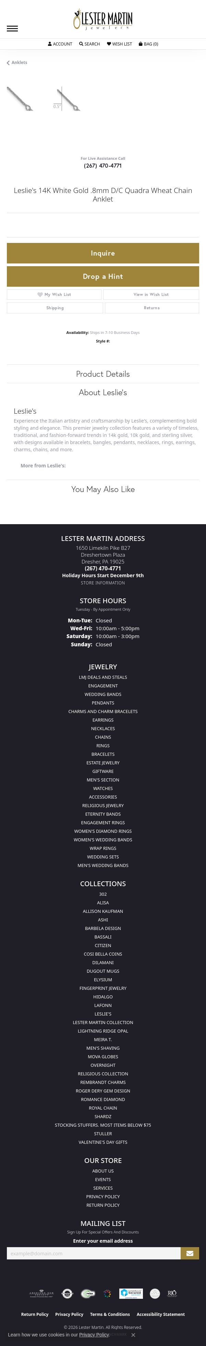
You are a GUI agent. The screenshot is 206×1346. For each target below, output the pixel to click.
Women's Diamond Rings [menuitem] (103, 831)
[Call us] (103, 575)
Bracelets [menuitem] (103, 754)
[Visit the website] (107, 1294)
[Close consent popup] (133, 1335)
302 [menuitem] (103, 894)
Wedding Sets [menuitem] (103, 857)
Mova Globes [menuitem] (103, 1056)
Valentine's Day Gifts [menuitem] (103, 1142)
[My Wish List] (119, 44)
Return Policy (103, 1205)
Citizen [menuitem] (103, 945)
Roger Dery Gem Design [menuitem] (103, 1091)
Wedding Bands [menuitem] (103, 694)
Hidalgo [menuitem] (103, 997)
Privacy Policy (103, 1196)
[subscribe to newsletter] (190, 1253)
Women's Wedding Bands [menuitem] (103, 840)
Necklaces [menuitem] (103, 728)
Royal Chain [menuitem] (103, 1108)
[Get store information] (103, 583)
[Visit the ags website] (41, 1294)
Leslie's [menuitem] (103, 1014)
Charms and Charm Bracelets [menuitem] (102, 711)
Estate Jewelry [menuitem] (103, 763)
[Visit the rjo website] (172, 1294)
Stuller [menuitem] (103, 1133)
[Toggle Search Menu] (89, 44)
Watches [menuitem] (103, 788)
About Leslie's (103, 392)
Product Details (103, 373)
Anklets (19, 62)
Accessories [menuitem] (103, 797)
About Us (103, 1171)
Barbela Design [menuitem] (103, 928)
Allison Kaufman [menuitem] (103, 911)
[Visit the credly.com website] (155, 1294)
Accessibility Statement (161, 1314)
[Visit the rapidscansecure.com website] (131, 1294)
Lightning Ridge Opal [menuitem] (103, 1031)
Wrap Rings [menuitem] (103, 848)
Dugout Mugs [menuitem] (103, 971)
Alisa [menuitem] (103, 903)
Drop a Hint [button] (103, 276)
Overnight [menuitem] (103, 1065)
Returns (152, 307)
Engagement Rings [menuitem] (103, 822)
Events (103, 1179)
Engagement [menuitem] (103, 686)
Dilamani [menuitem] (102, 962)
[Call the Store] (103, 568)
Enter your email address (103, 1241)
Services (102, 1188)
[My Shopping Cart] (148, 44)
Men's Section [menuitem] (103, 780)
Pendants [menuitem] (103, 703)
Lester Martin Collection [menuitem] (103, 1022)
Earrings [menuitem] (103, 720)
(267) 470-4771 (103, 165)
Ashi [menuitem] (103, 920)
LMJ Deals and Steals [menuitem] (103, 677)
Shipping (55, 307)
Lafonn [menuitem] (103, 1005)
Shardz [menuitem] (103, 1116)
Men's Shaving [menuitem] (103, 1048)
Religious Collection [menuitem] (103, 1074)
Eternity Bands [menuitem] (103, 814)
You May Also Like (103, 488)
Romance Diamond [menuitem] (103, 1099)
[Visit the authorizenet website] (67, 1294)
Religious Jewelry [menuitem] (103, 805)
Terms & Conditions (110, 1314)
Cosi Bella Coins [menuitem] (103, 954)
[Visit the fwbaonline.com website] (88, 1294)
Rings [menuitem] (102, 745)
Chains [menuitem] (103, 737)
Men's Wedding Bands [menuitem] (103, 865)
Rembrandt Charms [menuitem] (103, 1082)
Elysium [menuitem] (103, 979)
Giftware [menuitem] (102, 771)
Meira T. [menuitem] (103, 1039)
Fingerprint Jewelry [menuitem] (103, 988)
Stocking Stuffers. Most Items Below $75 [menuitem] (103, 1125)
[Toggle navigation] (12, 28)
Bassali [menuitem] (103, 937)
